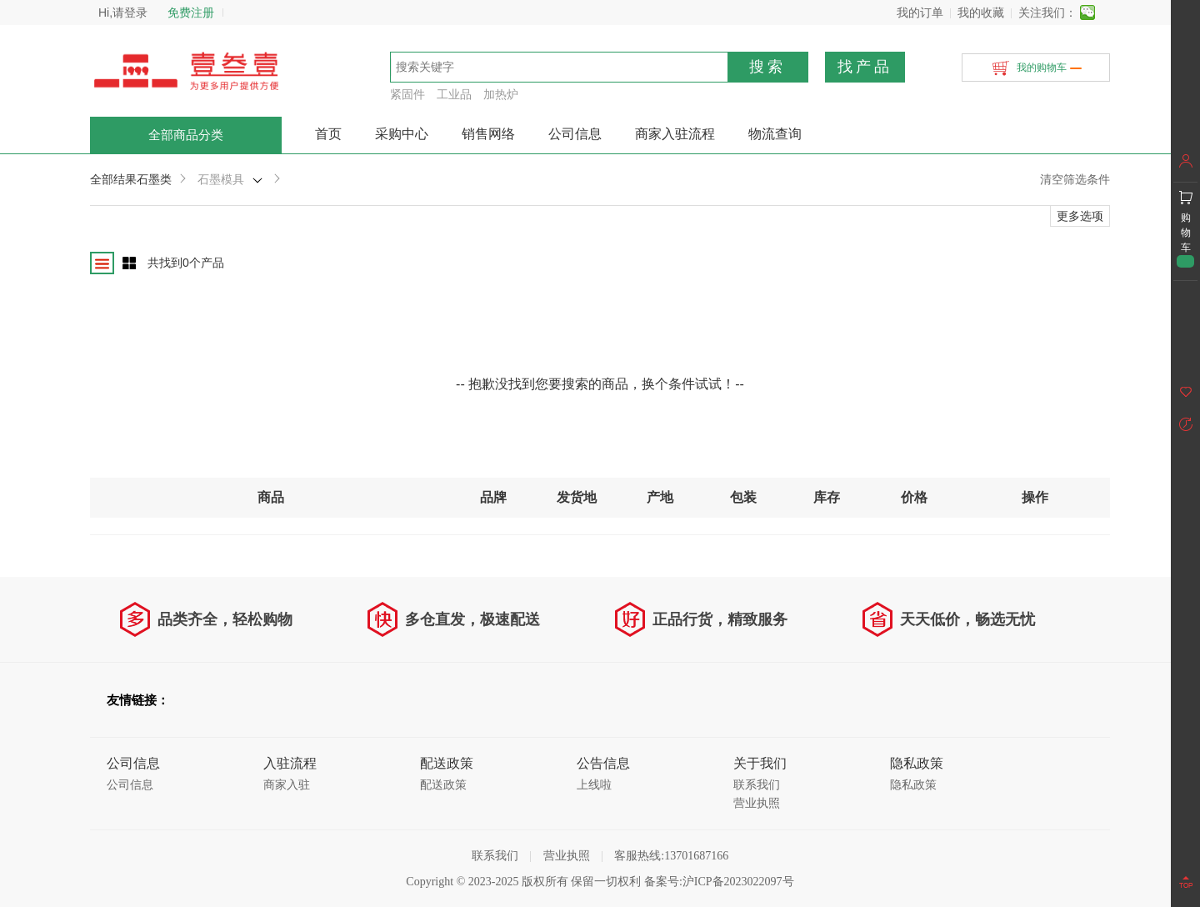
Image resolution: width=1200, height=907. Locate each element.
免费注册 (191, 12)
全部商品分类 (185, 135)
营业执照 (756, 803)
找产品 (865, 66)
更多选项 (1080, 216)
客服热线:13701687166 (671, 855)
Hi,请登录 (123, 12)
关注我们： (1047, 12)
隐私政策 (913, 785)
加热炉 (500, 94)
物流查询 (775, 134)
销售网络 (488, 134)
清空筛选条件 (1075, 179)
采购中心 (401, 134)
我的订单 (920, 12)
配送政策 (443, 785)
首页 (328, 134)
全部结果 (113, 179)
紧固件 (407, 94)
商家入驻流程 (675, 134)
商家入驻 (286, 785)
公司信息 (575, 134)
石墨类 (154, 179)
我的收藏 (981, 12)
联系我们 (756, 785)
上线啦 (594, 785)
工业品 (454, 94)
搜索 (767, 66)
